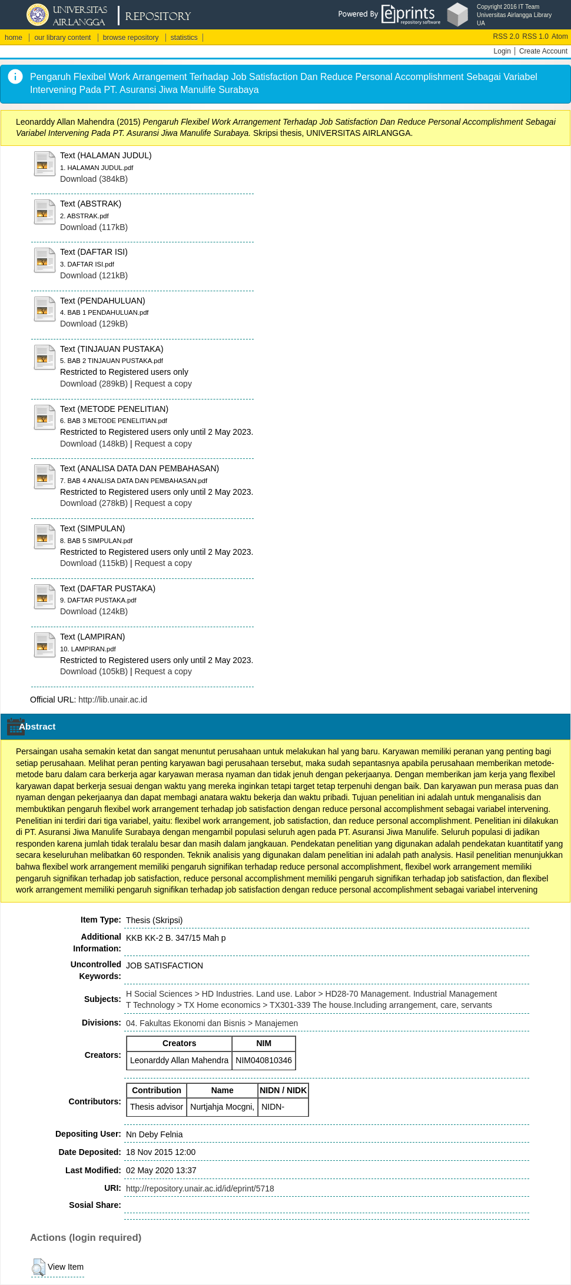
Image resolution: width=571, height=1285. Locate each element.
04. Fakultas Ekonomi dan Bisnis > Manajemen (212, 1023)
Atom (560, 36)
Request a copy (163, 383)
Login (502, 51)
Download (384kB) (94, 179)
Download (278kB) (94, 503)
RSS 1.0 (535, 36)
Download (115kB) (94, 563)
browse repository (131, 38)
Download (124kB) (94, 611)
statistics (184, 38)
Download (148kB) (94, 443)
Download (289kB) (94, 383)
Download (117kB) (94, 227)
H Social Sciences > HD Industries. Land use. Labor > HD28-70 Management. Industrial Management (311, 993)
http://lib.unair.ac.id (112, 699)
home (13, 38)
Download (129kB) (94, 323)
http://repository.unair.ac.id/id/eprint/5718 (200, 1188)
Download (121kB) (94, 275)
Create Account (543, 51)
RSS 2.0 (506, 36)
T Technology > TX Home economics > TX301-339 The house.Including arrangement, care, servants (309, 1005)
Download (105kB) (94, 671)
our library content (62, 38)
